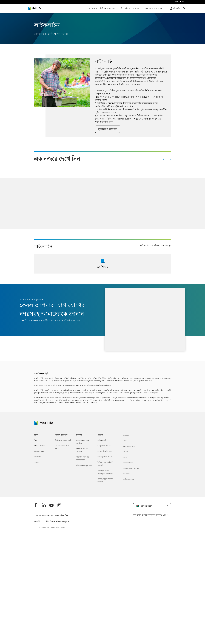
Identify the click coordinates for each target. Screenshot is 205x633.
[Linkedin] (44, 505)
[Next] (170, 159)
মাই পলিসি (126, 435)
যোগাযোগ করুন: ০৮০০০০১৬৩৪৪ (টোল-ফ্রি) (51, 516)
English (182, 2)
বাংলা (176, 2)
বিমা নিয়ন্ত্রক (126, 474)
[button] (107, 129)
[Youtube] (51, 505)
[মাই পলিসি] (175, 8)
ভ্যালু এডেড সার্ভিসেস (104, 446)
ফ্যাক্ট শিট (125, 452)
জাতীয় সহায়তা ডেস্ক (128, 479)
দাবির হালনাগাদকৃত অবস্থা (84, 465)
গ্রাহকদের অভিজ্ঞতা (128, 463)
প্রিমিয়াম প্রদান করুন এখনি (63, 440)
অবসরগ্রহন (37, 457)
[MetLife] (43, 424)
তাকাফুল (36, 462)
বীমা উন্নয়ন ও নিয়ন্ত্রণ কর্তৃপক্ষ (57, 522)
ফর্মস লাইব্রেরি (102, 440)
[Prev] (164, 159)
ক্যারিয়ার (125, 441)
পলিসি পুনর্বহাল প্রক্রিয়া (105, 457)
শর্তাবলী (37, 522)
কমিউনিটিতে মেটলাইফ (129, 446)
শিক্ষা (35, 440)
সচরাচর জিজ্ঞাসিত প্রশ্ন (105, 451)
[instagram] (59, 505)
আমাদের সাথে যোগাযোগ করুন (131, 468)
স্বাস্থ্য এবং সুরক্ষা (39, 451)
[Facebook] (36, 505)
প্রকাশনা (125, 457)
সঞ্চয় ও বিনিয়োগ (39, 446)
